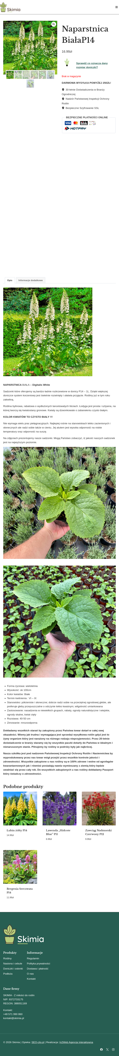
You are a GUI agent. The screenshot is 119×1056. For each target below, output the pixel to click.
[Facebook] (101, 1049)
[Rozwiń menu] (116, 7)
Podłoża (8, 973)
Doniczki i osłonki (13, 968)
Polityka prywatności (38, 963)
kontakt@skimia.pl (13, 1018)
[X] (107, 1049)
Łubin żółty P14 (17, 830)
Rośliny (7, 958)
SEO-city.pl (38, 1042)
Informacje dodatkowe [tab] (30, 280)
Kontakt (31, 978)
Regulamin (33, 958)
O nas (30, 973)
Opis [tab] (9, 280)
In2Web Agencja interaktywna (76, 1042)
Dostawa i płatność (37, 968)
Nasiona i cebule (12, 963)
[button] (53, 24)
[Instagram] (113, 1049)
